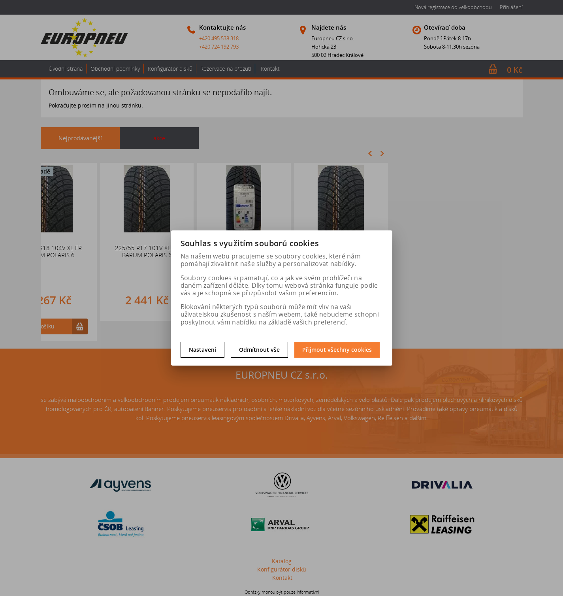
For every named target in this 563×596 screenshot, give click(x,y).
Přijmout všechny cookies (337, 349)
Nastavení (202, 349)
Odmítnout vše (259, 349)
